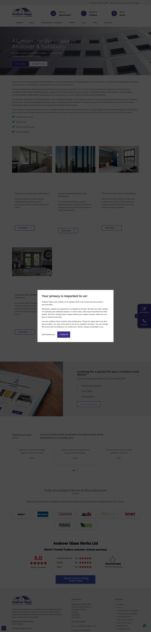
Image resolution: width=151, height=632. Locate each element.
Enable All (64, 334)
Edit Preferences (48, 334)
